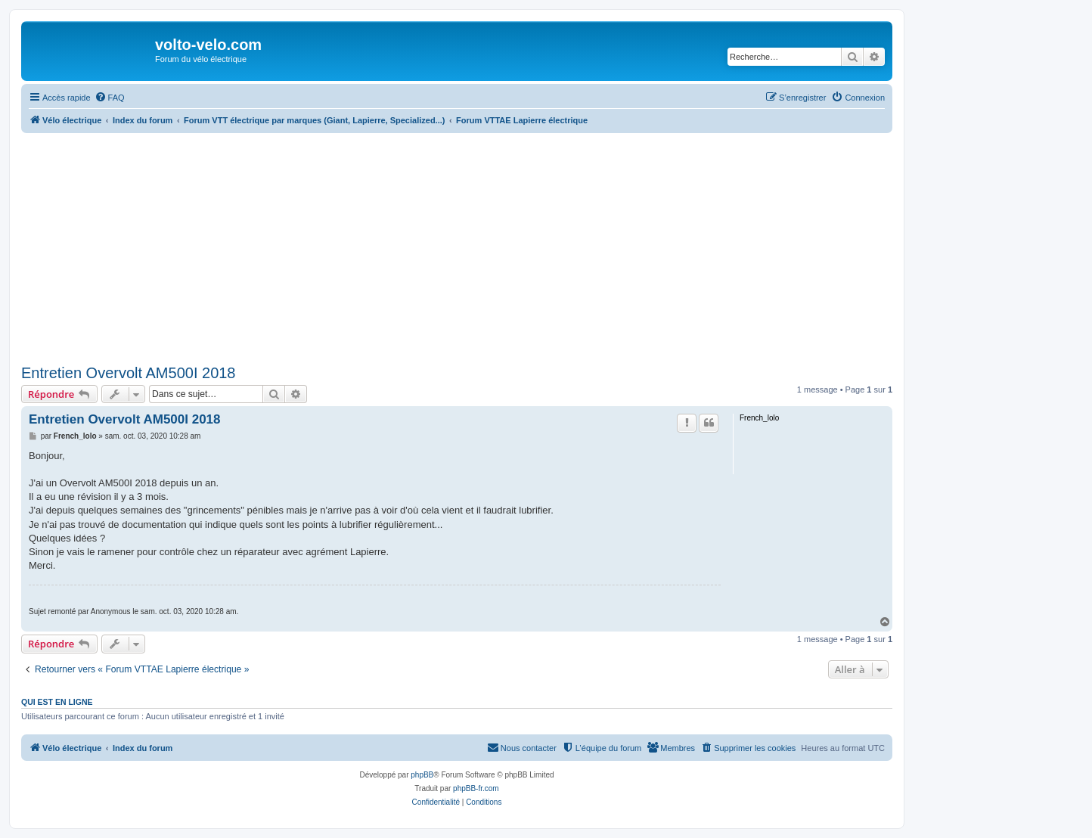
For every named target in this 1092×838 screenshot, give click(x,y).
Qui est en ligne (57, 701)
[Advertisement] (456, 246)
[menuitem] (110, 97)
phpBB (422, 775)
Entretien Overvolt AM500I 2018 (128, 373)
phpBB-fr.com (476, 788)
